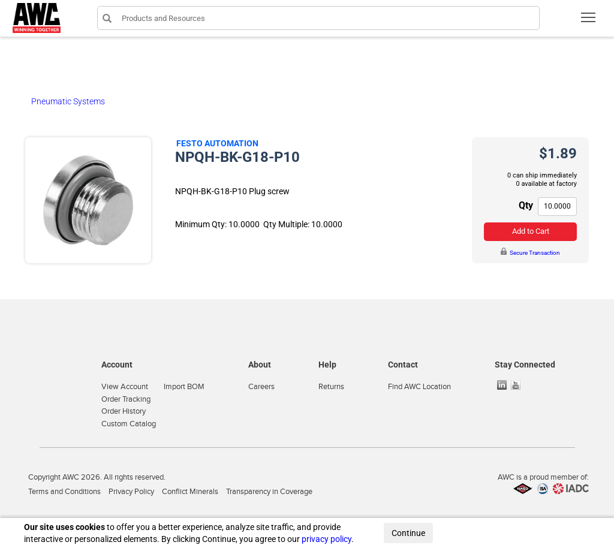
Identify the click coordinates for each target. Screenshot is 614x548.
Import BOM (184, 387)
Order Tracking (126, 399)
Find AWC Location (419, 387)
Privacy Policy (131, 491)
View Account (124, 387)
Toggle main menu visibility (589, 21)
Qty (526, 205)
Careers (261, 387)
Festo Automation (217, 143)
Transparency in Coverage (269, 491)
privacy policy (326, 539)
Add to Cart (530, 231)
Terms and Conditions (64, 491)
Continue (408, 533)
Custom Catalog (128, 424)
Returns (331, 387)
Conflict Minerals (190, 491)
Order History (123, 411)
